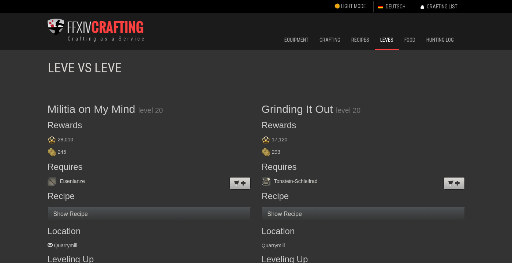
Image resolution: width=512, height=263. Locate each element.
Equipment (296, 40)
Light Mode (350, 6)
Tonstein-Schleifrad (290, 181)
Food (409, 40)
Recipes (360, 40)
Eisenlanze (66, 181)
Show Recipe (70, 214)
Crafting (329, 40)
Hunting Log (440, 40)
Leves (386, 40)
